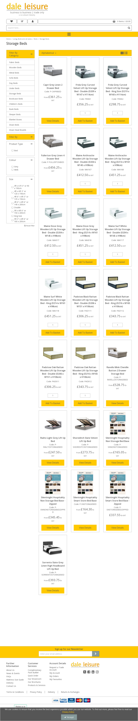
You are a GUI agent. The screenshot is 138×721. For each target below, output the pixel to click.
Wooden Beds (15, 67)
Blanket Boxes (15, 119)
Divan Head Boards (17, 130)
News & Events (13, 630)
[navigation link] (11, 21)
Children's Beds (16, 104)
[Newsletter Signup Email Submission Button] (95, 610)
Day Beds (13, 83)
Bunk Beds (14, 109)
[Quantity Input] (85, 113)
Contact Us (11, 643)
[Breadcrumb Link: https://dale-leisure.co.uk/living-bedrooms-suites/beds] (35, 38)
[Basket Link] (85, 21)
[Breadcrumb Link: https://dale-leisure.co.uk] (8, 38)
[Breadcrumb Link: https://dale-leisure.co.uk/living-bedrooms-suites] (22, 38)
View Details (53, 120)
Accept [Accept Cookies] (69, 717)
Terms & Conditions (15, 658)
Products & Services (36, 642)
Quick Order (33, 632)
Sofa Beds (13, 78)
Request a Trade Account (56, 625)
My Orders (54, 633)
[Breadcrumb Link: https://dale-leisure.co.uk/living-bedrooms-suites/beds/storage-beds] (44, 38)
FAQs (8, 633)
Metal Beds (14, 72)
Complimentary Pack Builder (34, 628)
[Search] (66, 28)
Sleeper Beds (15, 114)
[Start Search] (129, 28)
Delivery (9, 639)
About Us (10, 627)
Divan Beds (14, 125)
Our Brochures (34, 639)
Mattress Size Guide (15, 636)
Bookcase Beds (16, 98)
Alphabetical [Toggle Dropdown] (48, 53)
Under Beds (14, 88)
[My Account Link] (33, 21)
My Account (54, 630)
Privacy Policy (36, 658)
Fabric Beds (14, 62)
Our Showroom (34, 635)
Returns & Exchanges (70, 658)
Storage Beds (15, 93)
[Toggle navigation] (69, 34)
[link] (84, 651)
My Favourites (55, 636)
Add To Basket (85, 120)
